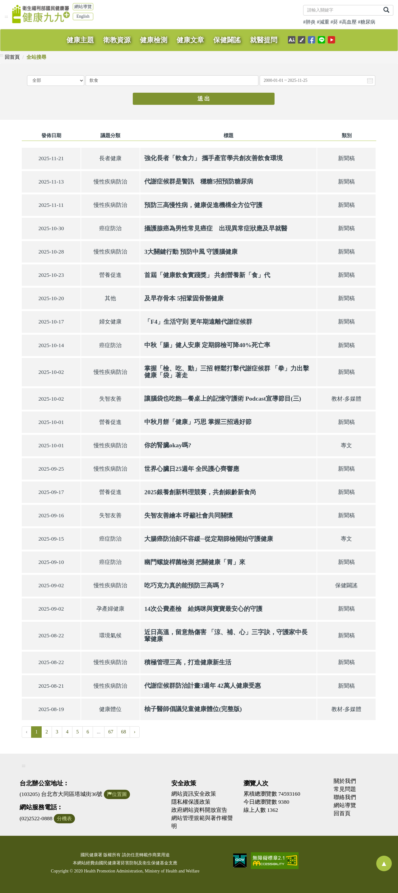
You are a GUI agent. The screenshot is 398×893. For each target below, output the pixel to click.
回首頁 (12, 57)
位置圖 (117, 794)
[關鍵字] (341, 10)
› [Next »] (134, 731)
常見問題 (345, 789)
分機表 (64, 818)
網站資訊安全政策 (193, 794)
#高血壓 (348, 22)
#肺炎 (309, 22)
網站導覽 (83, 6)
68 (123, 731)
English (83, 16)
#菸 (334, 22)
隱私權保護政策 (191, 802)
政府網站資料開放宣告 (199, 810)
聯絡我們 (345, 797)
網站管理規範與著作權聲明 (202, 822)
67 (110, 731)
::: (6, 16)
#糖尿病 (366, 22)
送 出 (203, 98)
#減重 (323, 22)
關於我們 (345, 781)
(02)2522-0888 (36, 818)
